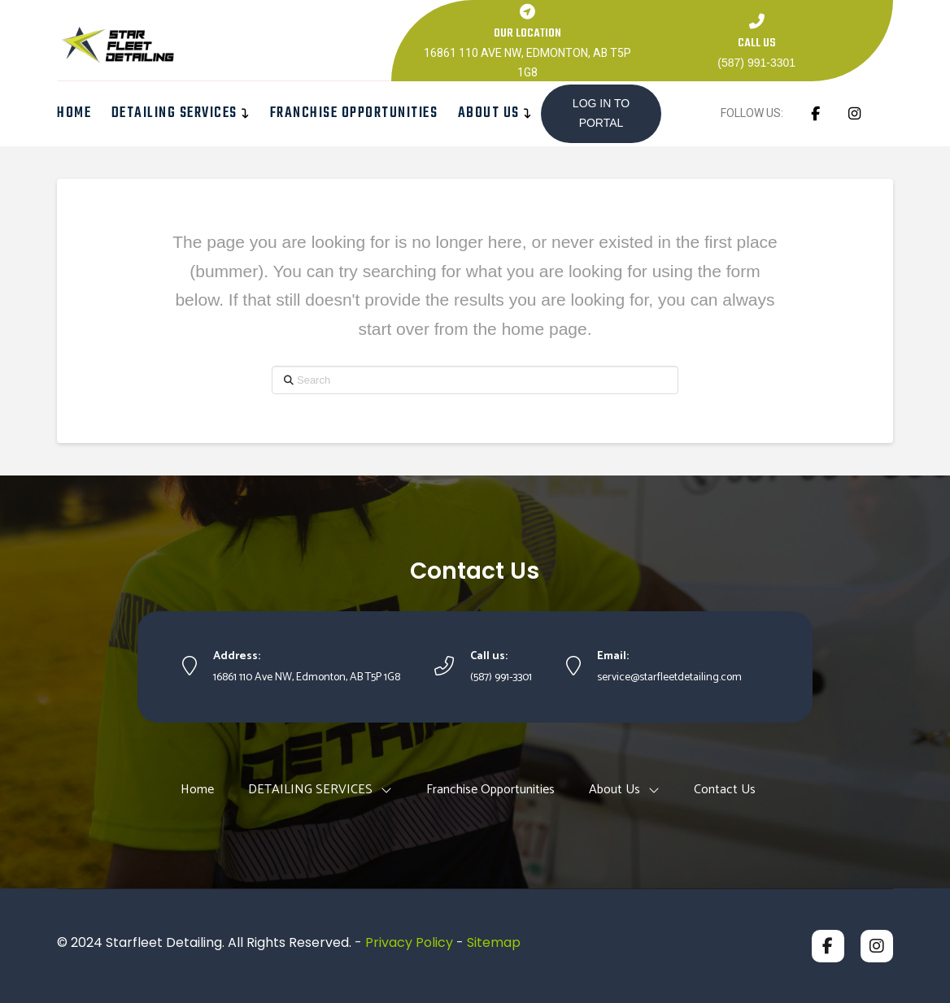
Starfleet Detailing (164, 942)
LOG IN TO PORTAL (601, 113)
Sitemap (494, 942)
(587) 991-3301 (756, 62)
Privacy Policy (409, 942)
